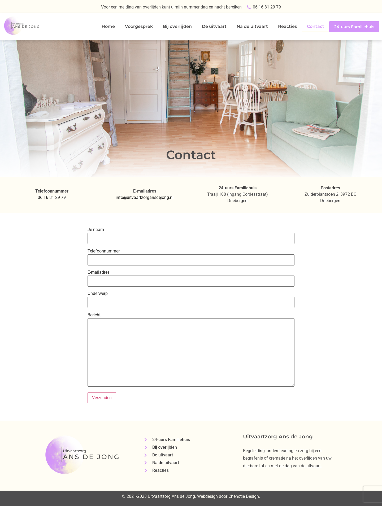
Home (108, 26)
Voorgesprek (139, 26)
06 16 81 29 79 (52, 197)
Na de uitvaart (252, 26)
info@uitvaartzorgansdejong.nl (144, 197)
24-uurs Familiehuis (354, 26)
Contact (315, 26)
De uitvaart (214, 26)
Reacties (287, 26)
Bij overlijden (177, 26)
